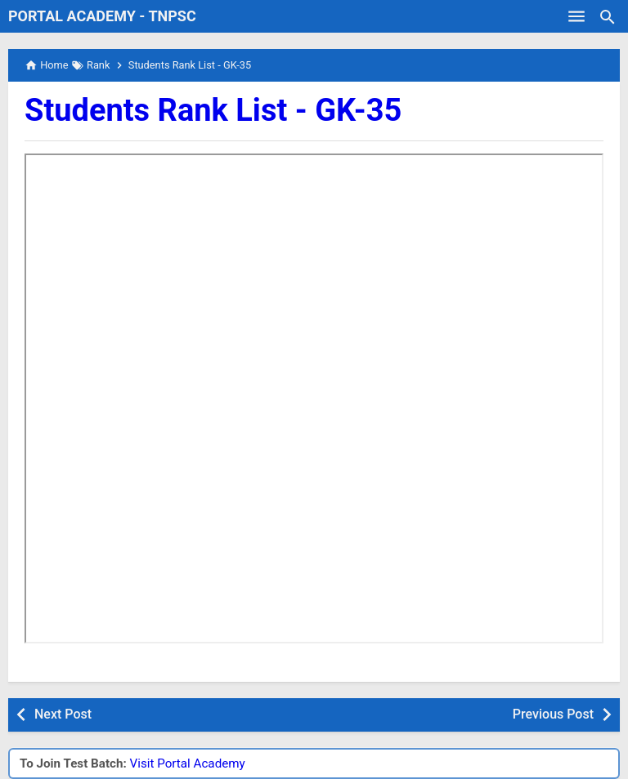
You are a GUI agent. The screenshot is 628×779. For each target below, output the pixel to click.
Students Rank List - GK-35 (213, 110)
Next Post (63, 714)
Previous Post (553, 714)
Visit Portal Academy (187, 763)
